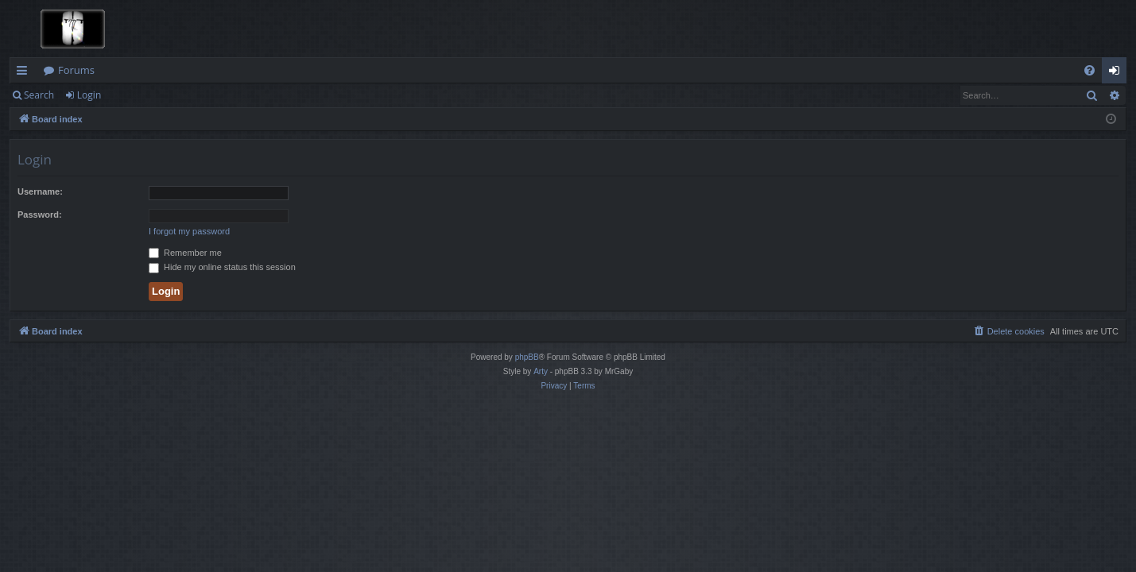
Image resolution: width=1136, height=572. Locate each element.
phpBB (527, 357)
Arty (540, 371)
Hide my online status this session (222, 267)
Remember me (185, 252)
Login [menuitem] (1117, 73)
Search (39, 95)
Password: (39, 214)
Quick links (25, 73)
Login (89, 95)
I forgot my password (189, 231)
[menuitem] (1089, 70)
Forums (76, 70)
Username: (40, 191)
